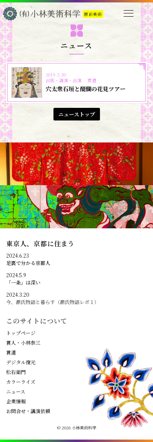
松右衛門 (16, 372)
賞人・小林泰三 (23, 342)
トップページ (20, 332)
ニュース (15, 391)
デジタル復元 (20, 362)
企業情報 (16, 401)
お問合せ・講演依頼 (28, 411)
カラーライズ (20, 381)
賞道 (11, 352)
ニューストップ (76, 114)
